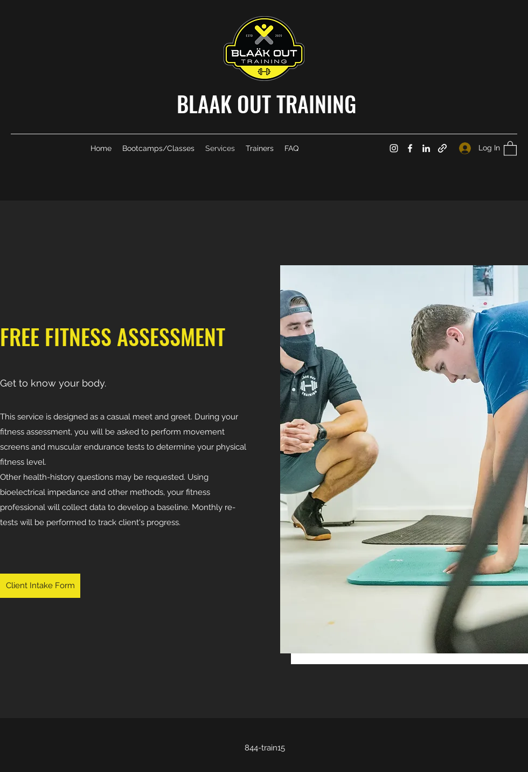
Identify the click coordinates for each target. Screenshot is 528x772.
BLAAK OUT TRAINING (266, 103)
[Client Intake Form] (40, 586)
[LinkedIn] (426, 148)
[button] (510, 148)
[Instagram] (393, 148)
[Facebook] (410, 148)
